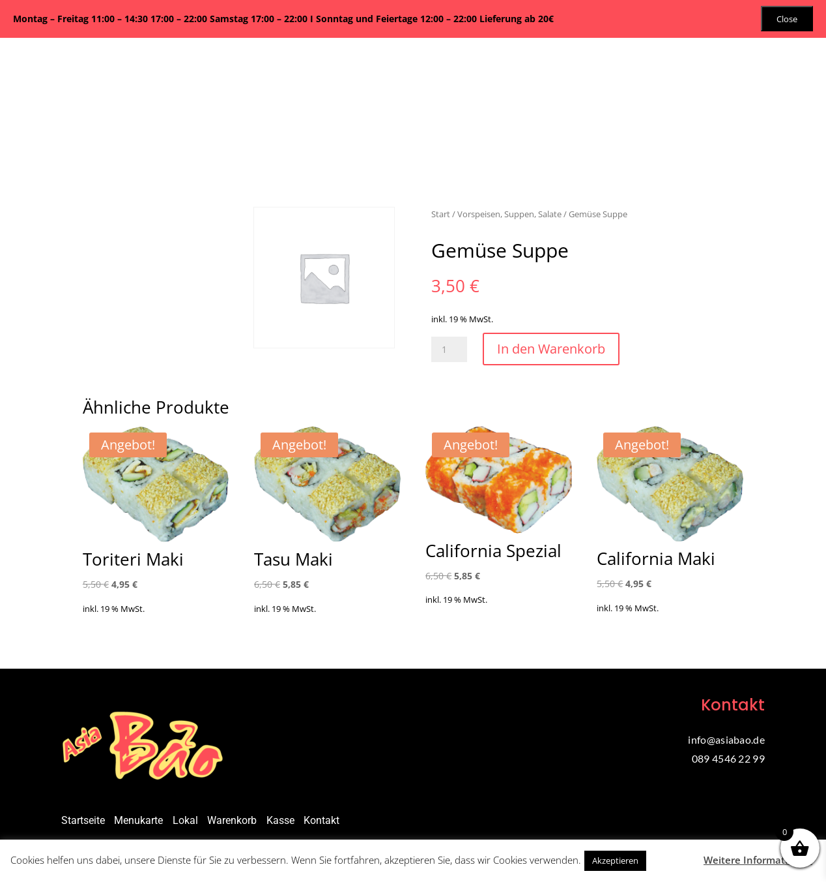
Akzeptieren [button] (615, 860)
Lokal (185, 820)
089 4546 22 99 (728, 758)
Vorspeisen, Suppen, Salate (509, 214)
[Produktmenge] (449, 349)
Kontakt (321, 820)
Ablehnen (673, 859)
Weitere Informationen (758, 859)
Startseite (83, 820)
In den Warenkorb (551, 348)
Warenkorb (232, 820)
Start (440, 214)
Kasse (280, 820)
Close (786, 19)
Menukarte (138, 820)
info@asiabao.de (726, 739)
